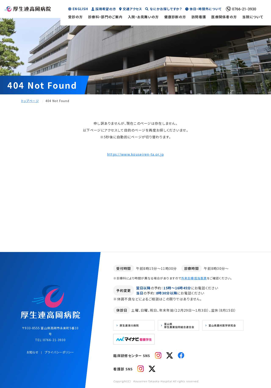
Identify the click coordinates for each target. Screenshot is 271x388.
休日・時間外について (206, 9)
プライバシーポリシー (59, 352)
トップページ (30, 101)
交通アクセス (132, 9)
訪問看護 (198, 16)
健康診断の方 (175, 16)
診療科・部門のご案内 (105, 16)
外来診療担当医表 (194, 278)
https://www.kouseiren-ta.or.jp (135, 154)
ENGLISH (80, 9)
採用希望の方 (105, 9)
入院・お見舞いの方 (143, 16)
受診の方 (75, 16)
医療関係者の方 (224, 16)
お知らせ (32, 352)
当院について (252, 16)
